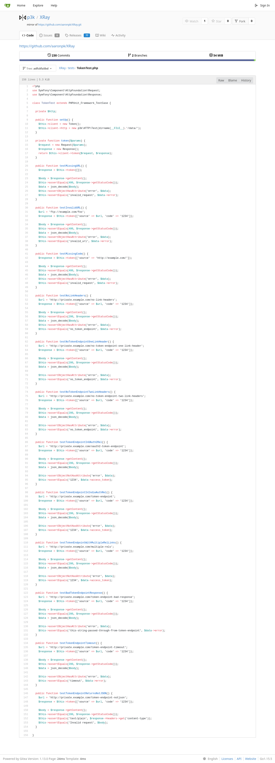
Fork (240, 21)
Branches (137, 55)
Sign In (262, 5)
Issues (49, 35)
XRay (45, 17)
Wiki (100, 35)
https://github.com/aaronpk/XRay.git (59, 24)
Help (54, 5)
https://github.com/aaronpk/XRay (47, 46)
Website (250, 759)
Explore (38, 5)
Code (28, 35)
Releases (77, 35)
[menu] (209, 759)
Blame (232, 80)
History (246, 80)
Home (21, 5)
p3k (31, 17)
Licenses (227, 759)
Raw (221, 80)
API (239, 759)
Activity (118, 35)
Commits (59, 55)
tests (71, 68)
